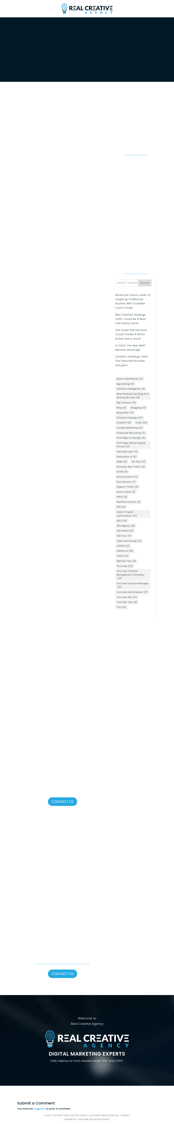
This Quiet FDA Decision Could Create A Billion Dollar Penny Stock (131, 334)
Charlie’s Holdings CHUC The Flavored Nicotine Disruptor (131, 361)
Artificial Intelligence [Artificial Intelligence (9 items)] (131, 389)
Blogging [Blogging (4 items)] (138, 408)
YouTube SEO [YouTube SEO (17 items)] (127, 597)
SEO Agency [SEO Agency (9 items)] (126, 526)
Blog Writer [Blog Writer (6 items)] (125, 413)
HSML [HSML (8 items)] (122, 462)
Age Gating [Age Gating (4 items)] (125, 384)
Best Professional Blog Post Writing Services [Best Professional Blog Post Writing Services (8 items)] (133, 395)
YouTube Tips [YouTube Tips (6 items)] (127, 602)
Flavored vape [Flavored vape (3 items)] (127, 452)
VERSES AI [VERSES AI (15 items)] (125, 551)
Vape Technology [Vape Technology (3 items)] (129, 541)
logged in (39, 1108)
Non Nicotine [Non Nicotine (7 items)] (126, 482)
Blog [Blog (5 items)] (121, 408)
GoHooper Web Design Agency (93, 1119)
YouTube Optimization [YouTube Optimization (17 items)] (132, 592)
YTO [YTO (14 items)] (121, 607)
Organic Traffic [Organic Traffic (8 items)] (127, 487)
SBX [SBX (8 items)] (121, 507)
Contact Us (62, 801)
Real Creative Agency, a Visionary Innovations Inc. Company (97, 1115)
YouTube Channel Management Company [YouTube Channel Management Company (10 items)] (131, 575)
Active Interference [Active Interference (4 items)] (130, 379)
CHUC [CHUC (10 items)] (141, 423)
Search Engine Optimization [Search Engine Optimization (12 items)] (127, 514)
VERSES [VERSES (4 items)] (123, 546)
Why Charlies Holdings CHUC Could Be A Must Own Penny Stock (130, 319)
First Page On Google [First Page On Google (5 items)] (131, 438)
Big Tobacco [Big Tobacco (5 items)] (126, 403)
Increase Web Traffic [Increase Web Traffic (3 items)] (131, 467)
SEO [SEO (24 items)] (122, 521)
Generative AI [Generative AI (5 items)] (127, 457)
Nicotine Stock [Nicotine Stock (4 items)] (127, 477)
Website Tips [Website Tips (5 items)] (126, 561)
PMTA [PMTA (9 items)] (122, 497)
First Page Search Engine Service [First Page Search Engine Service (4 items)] (131, 444)
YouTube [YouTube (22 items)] (125, 566)
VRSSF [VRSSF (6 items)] (122, 556)
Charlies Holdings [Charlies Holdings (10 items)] (130, 418)
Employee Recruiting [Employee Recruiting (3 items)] (131, 433)
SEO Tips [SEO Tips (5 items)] (124, 536)
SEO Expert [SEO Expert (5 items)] (125, 531)
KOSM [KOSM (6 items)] (122, 472)
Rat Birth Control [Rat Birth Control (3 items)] (128, 502)
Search (145, 283)
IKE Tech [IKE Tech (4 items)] (138, 462)
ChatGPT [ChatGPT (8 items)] (124, 423)
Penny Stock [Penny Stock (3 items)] (126, 492)
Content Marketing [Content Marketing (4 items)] (130, 428)
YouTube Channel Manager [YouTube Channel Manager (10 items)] (133, 585)
